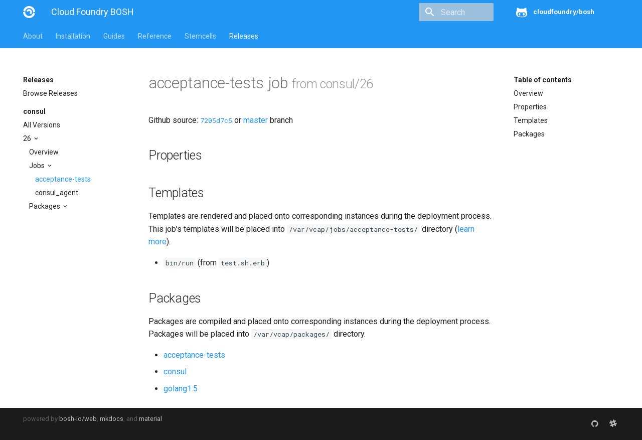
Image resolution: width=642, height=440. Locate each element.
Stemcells (200, 36)
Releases (243, 36)
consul (34, 111)
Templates (531, 120)
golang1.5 (181, 388)
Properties (530, 107)
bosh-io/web (78, 418)
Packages (45, 206)
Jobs (37, 166)
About (33, 36)
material (150, 418)
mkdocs (111, 418)
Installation (73, 36)
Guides (114, 36)
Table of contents (543, 80)
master (255, 120)
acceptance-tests (63, 179)
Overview (44, 152)
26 (28, 138)
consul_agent (56, 193)
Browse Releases (50, 93)
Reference (155, 36)
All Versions (41, 125)
